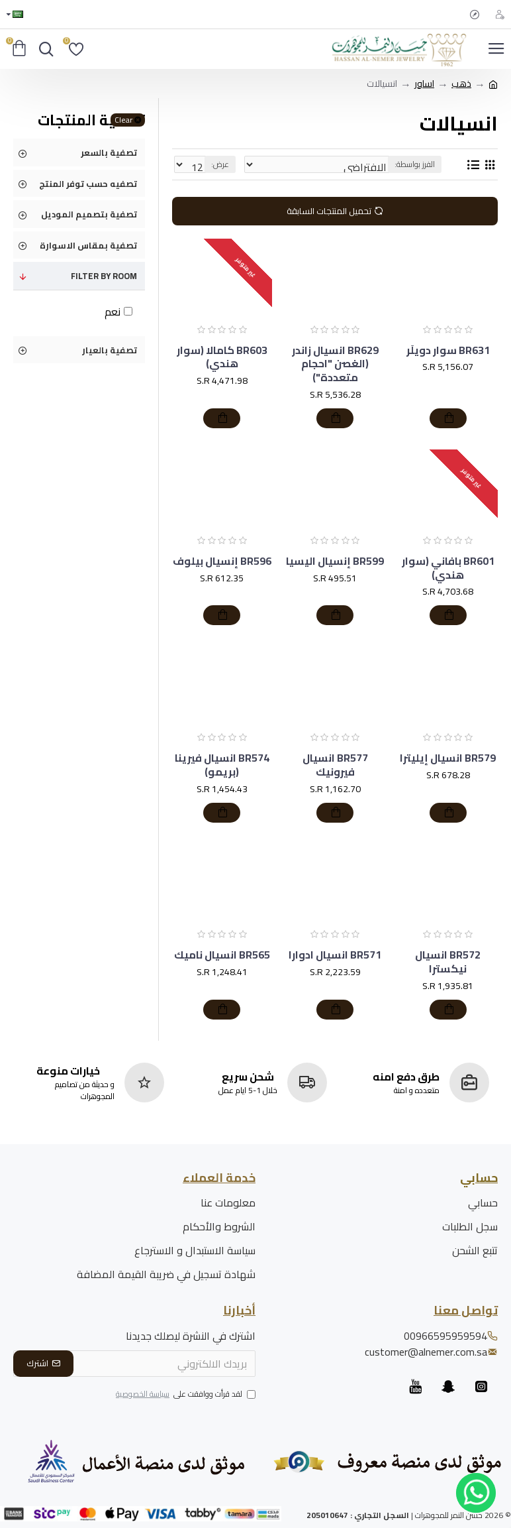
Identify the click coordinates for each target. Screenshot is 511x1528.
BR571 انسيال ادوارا (335, 955)
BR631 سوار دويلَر (448, 350)
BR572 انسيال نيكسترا (448, 962)
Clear (123, 120)
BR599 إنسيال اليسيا (335, 561)
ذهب (461, 84)
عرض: (220, 164)
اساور (424, 84)
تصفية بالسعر (109, 152)
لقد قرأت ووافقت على (185, 1394)
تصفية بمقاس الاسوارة (88, 245)
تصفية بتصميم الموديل (89, 214)
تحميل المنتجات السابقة (329, 211)
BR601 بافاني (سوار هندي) (448, 568)
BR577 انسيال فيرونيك (335, 765)
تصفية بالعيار (109, 350)
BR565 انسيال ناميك (222, 955)
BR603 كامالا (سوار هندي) (222, 357)
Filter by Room (104, 276)
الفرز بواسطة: (415, 164)
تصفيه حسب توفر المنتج (88, 184)
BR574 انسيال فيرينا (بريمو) (222, 765)
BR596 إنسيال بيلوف (222, 561)
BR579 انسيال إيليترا (448, 758)
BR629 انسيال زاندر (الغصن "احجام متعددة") (335, 363)
